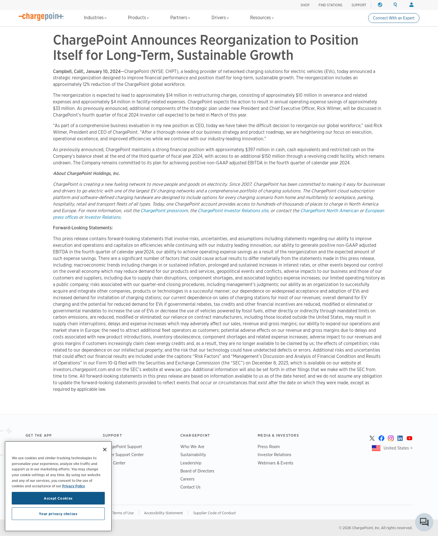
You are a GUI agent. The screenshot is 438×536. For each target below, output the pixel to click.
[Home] (41, 16)
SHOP (305, 5)
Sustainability (193, 454)
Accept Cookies (58, 498)
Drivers (220, 17)
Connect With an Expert (394, 18)
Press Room (269, 446)
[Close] (104, 449)
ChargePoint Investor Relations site (233, 210)
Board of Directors (197, 471)
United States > (398, 448)
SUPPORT (359, 5)
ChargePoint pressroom (164, 210)
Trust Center (114, 463)
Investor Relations (102, 217)
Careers (187, 479)
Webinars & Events (275, 463)
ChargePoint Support (122, 446)
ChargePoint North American (329, 210)
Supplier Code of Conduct (214, 513)
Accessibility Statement (163, 513)
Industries (95, 17)
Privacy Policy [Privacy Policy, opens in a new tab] (73, 486)
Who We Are (192, 446)
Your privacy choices (58, 513)
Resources (262, 17)
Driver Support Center (123, 454)
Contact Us (190, 487)
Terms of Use (123, 513)
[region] (58, 486)
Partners (180, 17)
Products (138, 17)
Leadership (191, 463)
